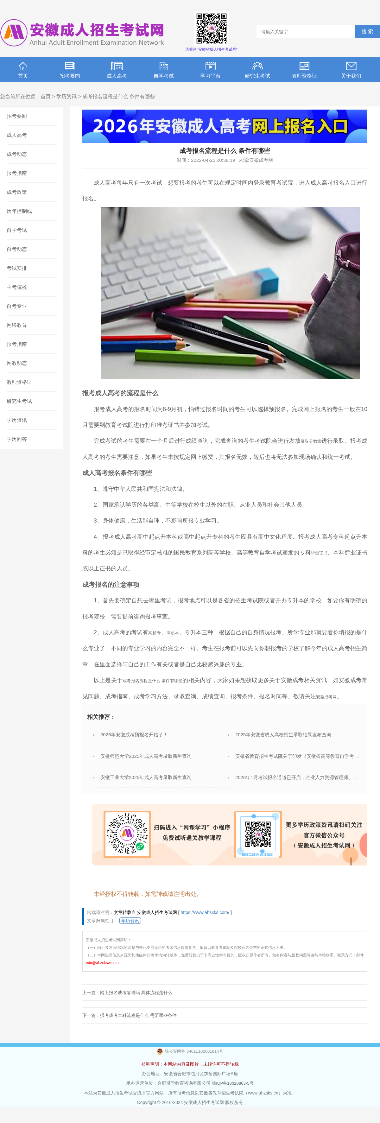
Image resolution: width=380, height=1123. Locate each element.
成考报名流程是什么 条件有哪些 (164, 680)
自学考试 (164, 70)
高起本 (180, 632)
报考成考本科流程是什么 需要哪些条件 (138, 1031)
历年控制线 (19, 211)
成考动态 (17, 154)
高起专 (157, 632)
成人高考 (117, 70)
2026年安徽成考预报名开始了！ (134, 750)
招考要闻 (70, 70)
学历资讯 (66, 96)
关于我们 (351, 70)
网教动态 (17, 363)
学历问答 (17, 439)
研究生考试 (257, 70)
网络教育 (17, 325)
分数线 (318, 441)
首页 (23, 70)
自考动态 (17, 249)
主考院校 (17, 287)
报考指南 (17, 173)
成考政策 (17, 192)
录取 (304, 441)
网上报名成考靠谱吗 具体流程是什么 (136, 1008)
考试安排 (17, 268)
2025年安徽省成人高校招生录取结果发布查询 (283, 750)
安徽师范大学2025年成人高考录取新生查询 (146, 772)
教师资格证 (304, 70)
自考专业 (17, 306)
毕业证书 (321, 552)
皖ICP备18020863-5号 (233, 1099)
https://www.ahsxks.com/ (205, 928)
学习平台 (210, 70)
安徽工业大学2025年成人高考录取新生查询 (146, 793)
